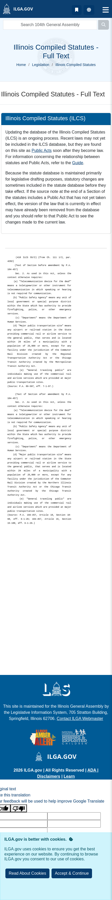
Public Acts (42, 150)
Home (21, 65)
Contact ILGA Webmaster (80, 718)
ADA (92, 770)
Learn (69, 776)
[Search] (103, 25)
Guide (77, 163)
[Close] (72, 873)
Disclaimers (48, 776)
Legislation (40, 65)
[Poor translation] (19, 808)
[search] (50, 25)
